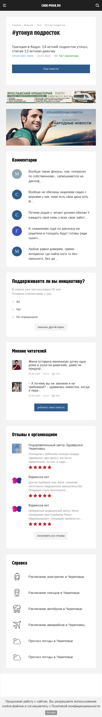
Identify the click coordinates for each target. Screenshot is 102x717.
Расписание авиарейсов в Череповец (57, 625)
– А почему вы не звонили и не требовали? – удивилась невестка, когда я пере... (59, 387)
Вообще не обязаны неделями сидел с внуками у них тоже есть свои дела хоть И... (58, 197)
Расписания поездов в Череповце (54, 593)
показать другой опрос (51, 327)
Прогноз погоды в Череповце (51, 641)
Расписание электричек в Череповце (56, 577)
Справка (19, 563)
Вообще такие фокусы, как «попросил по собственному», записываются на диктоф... (57, 176)
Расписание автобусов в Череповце (55, 609)
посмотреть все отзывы (51, 535)
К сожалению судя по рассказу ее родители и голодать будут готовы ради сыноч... (58, 233)
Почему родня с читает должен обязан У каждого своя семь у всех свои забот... (59, 215)
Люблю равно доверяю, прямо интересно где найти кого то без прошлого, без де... (53, 253)
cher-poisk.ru (51, 6)
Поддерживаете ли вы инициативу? (48, 281)
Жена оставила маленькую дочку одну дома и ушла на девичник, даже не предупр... (57, 365)
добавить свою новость (51, 407)
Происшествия (23, 55)
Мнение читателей (29, 351)
